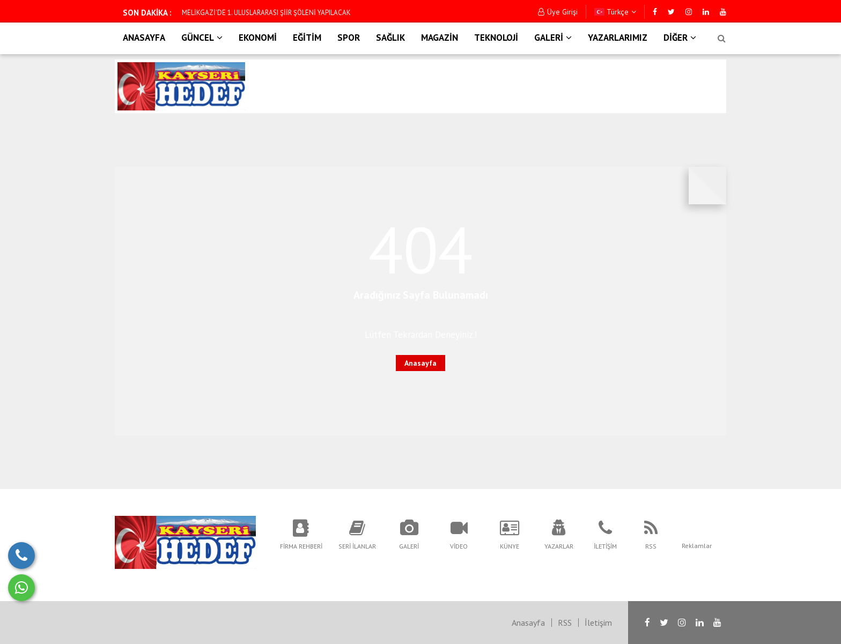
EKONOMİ (258, 37)
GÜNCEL (202, 37)
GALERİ (553, 37)
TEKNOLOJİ (496, 37)
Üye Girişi (558, 11)
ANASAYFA (144, 37)
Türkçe (615, 11)
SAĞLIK (390, 37)
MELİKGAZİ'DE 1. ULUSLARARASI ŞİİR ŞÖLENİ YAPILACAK (266, 12)
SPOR (348, 37)
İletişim (598, 622)
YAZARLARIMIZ (617, 37)
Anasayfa (420, 363)
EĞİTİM (307, 37)
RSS (565, 622)
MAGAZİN (439, 37)
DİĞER (679, 37)
